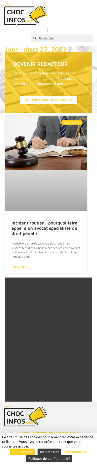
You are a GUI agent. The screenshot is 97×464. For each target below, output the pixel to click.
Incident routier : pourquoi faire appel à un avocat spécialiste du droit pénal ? (44, 228)
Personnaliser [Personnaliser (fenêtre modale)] (76, 452)
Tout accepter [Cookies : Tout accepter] (22, 452)
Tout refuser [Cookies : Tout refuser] (49, 452)
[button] (48, 29)
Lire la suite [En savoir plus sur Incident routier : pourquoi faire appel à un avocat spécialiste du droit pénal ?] (19, 267)
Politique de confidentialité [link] (49, 458)
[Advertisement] (48, 344)
